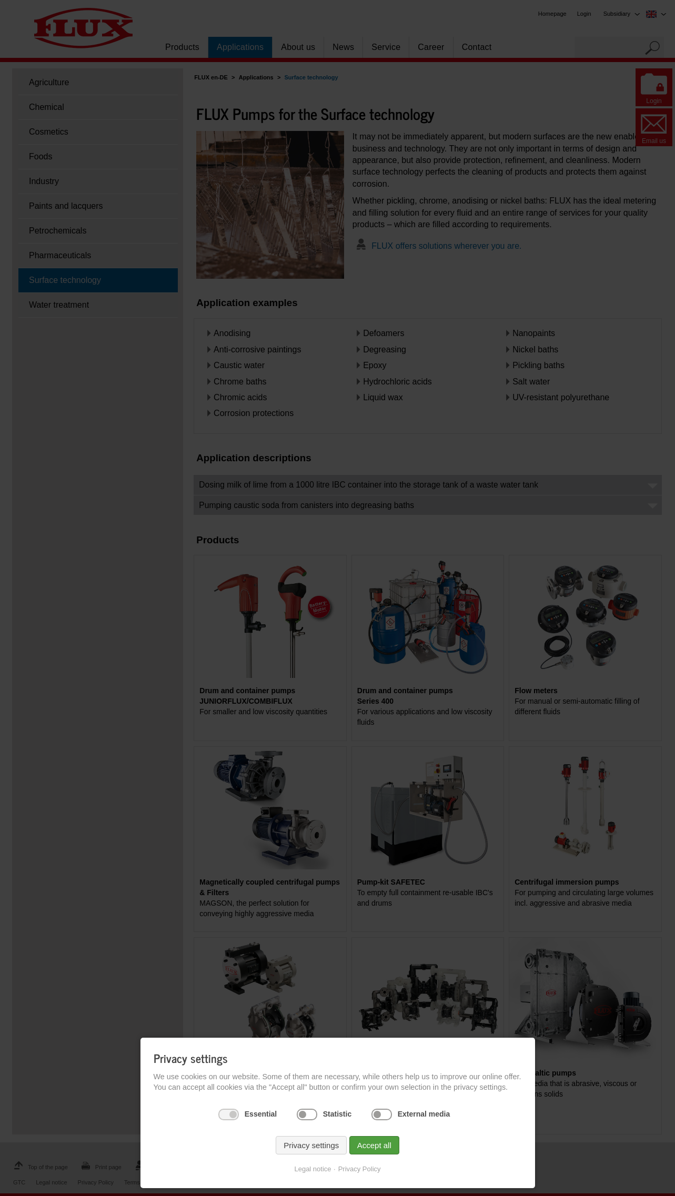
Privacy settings (311, 1145)
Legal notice (312, 1169)
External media (424, 1114)
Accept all (374, 1145)
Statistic (337, 1114)
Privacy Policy (359, 1169)
